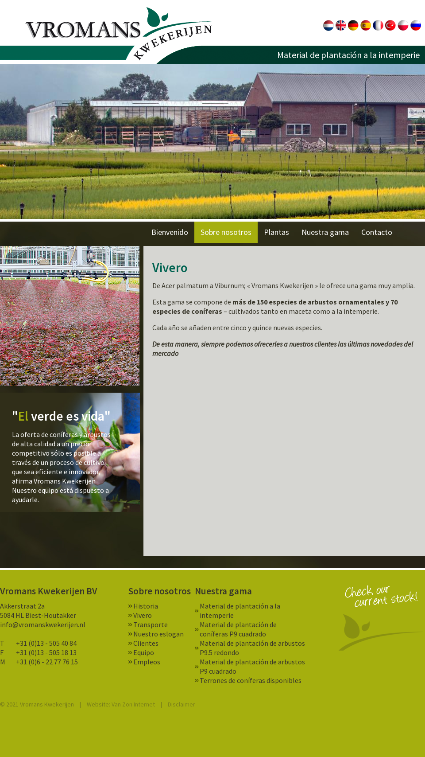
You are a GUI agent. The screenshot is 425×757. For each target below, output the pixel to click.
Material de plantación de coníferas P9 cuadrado (238, 629)
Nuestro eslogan (158, 633)
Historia (145, 605)
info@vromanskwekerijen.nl (42, 624)
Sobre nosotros (226, 232)
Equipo (143, 652)
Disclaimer (181, 704)
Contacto (376, 232)
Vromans (118, 34)
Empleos (146, 661)
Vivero (142, 615)
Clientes (145, 643)
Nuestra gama (325, 232)
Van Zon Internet (133, 704)
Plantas (276, 232)
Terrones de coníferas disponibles (250, 680)
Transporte (150, 624)
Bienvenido (169, 232)
